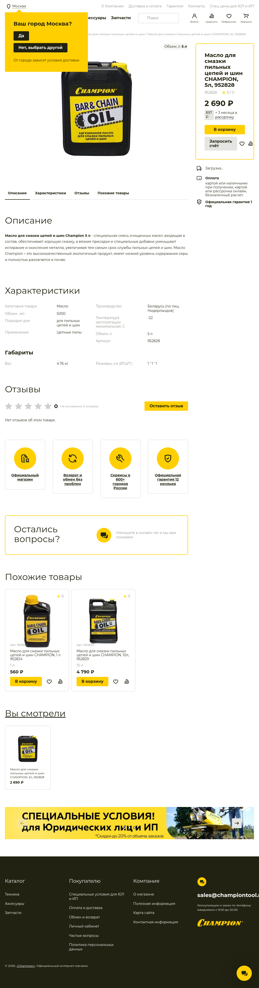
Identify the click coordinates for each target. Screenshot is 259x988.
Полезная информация (154, 903)
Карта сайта (143, 913)
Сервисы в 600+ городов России (120, 481)
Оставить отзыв (166, 406)
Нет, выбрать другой (40, 47)
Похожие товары (113, 193)
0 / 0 (228, 92)
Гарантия (174, 6)
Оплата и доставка (85, 908)
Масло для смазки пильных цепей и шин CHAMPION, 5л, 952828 (27, 773)
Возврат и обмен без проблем (72, 479)
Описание (17, 193)
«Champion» (26, 966)
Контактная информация (155, 922)
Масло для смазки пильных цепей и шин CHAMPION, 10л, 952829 (103, 655)
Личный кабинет (84, 926)
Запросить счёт (221, 143)
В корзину (225, 129)
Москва (19, 6)
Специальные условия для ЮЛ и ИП (96, 896)
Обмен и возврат (84, 917)
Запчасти (121, 17)
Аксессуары (93, 17)
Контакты (196, 6)
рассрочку (224, 117)
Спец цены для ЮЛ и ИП (232, 6)
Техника (12, 894)
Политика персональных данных (91, 946)
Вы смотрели (35, 713)
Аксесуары (14, 903)
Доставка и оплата (145, 6)
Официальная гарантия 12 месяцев (168, 479)
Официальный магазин (25, 477)
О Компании (112, 6)
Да (21, 35)
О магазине (143, 894)
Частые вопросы (84, 935)
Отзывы (81, 193)
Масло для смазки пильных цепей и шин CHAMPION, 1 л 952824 (35, 655)
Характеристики (50, 193)
